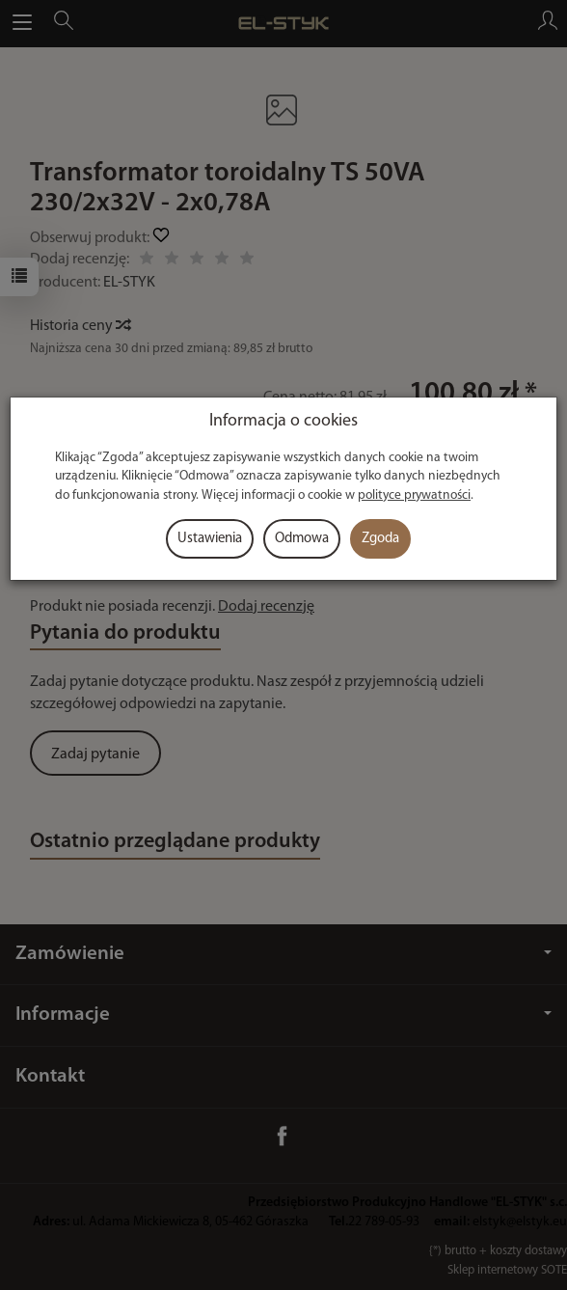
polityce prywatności (414, 495)
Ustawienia (209, 539)
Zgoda (380, 539)
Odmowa (302, 539)
